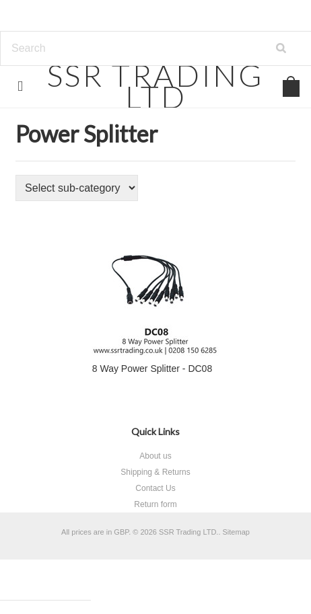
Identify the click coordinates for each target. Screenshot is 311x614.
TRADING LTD (155, 85)
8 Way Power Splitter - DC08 (152, 368)
